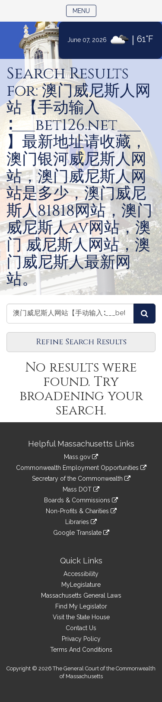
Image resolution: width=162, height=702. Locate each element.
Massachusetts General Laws (81, 595)
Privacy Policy (81, 638)
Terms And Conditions (81, 649)
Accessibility (81, 573)
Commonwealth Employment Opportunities (81, 467)
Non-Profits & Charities (81, 511)
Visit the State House (81, 617)
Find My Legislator (81, 606)
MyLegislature (81, 584)
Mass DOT (81, 489)
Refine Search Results (81, 341)
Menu (84, 10)
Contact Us (81, 627)
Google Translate (81, 532)
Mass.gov (81, 456)
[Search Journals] (144, 314)
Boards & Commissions (81, 500)
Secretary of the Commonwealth (81, 478)
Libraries (81, 521)
